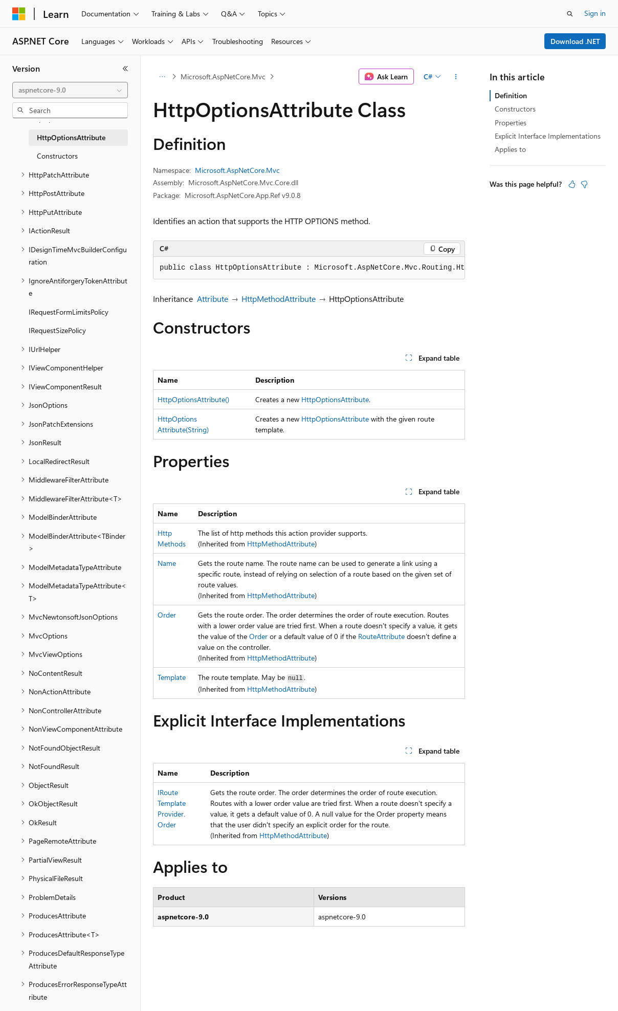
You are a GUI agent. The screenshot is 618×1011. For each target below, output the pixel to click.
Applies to (510, 149)
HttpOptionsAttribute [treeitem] (71, 137)
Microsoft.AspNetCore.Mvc (223, 76)
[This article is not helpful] (584, 184)
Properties (510, 122)
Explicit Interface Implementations (548, 136)
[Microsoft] (19, 13)
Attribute (212, 298)
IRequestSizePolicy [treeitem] (57, 330)
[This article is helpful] (572, 184)
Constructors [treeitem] (57, 156)
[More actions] (456, 77)
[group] (309, 268)
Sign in (595, 13)
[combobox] (70, 90)
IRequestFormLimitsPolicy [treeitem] (68, 312)
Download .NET (575, 41)
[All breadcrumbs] (162, 77)
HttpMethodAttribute (278, 298)
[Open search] (570, 14)
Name (167, 563)
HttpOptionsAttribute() (193, 399)
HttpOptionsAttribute (335, 399)
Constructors (515, 109)
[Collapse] (125, 68)
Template (172, 677)
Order (167, 615)
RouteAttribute (381, 636)
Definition (511, 95)
